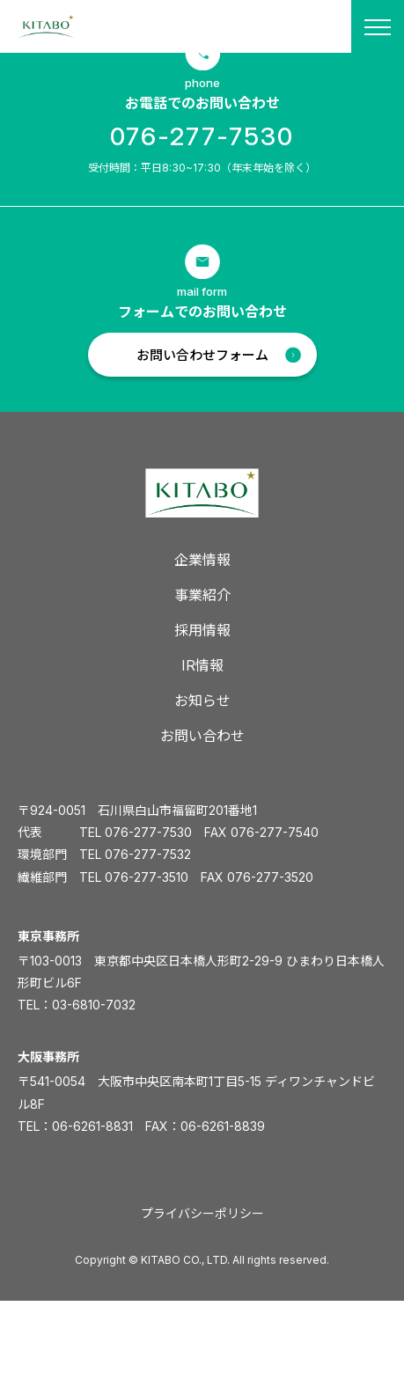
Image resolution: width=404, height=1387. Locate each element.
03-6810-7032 (94, 1004)
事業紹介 (202, 595)
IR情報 (202, 665)
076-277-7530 (202, 136)
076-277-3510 (146, 877)
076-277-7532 (148, 854)
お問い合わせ (202, 736)
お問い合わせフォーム (202, 355)
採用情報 (202, 630)
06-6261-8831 (92, 1126)
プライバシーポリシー (202, 1213)
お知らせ (202, 700)
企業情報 (202, 560)
